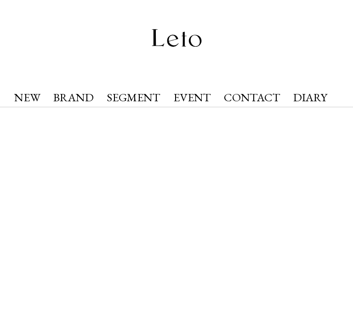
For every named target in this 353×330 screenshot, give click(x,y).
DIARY (310, 97)
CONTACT (252, 97)
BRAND (73, 97)
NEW (27, 97)
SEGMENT (133, 97)
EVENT (192, 97)
